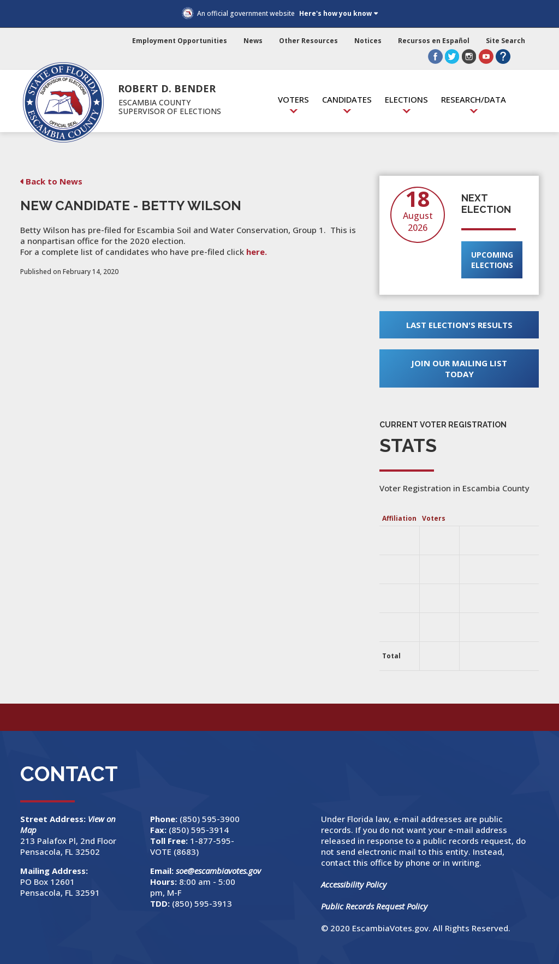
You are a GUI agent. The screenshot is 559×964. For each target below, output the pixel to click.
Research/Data (473, 99)
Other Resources (308, 40)
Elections (406, 99)
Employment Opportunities (179, 40)
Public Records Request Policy (374, 906)
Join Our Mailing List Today (459, 368)
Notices (368, 40)
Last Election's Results (459, 324)
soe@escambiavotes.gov (218, 870)
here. (256, 251)
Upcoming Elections (492, 259)
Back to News (54, 181)
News (253, 40)
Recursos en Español (433, 40)
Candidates (347, 99)
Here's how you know (335, 13)
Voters (293, 99)
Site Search (505, 40)
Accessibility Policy (353, 884)
